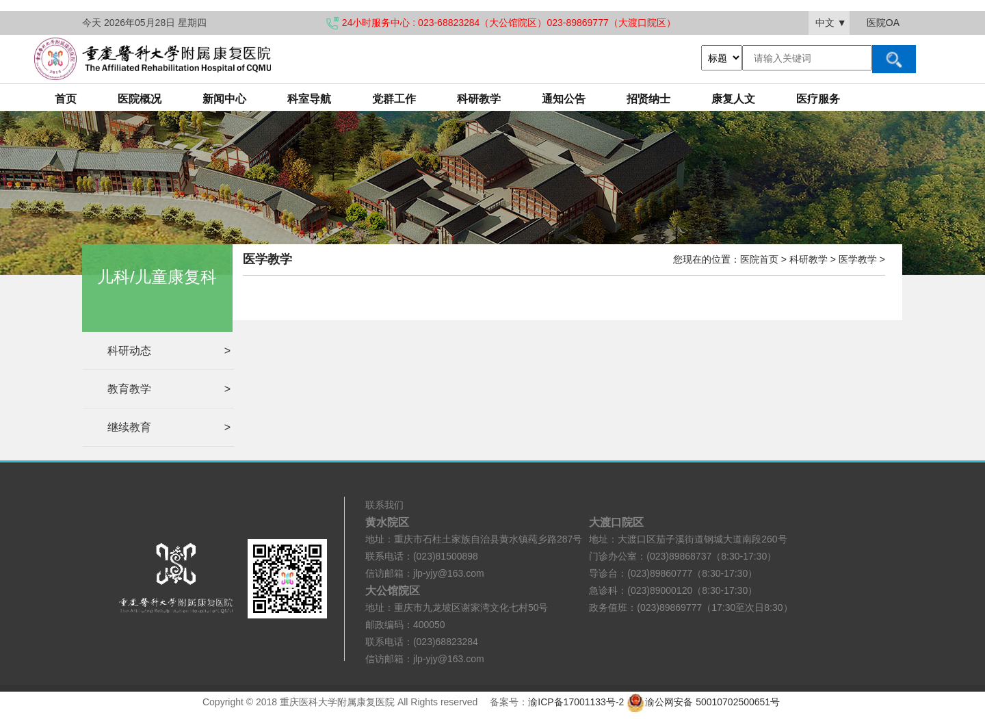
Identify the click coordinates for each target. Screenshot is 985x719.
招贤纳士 (648, 99)
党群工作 (394, 99)
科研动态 (169, 350)
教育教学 (169, 389)
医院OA (883, 22)
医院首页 (759, 259)
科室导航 (309, 99)
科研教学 (479, 99)
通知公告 (564, 99)
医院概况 (139, 99)
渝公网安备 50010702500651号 (705, 701)
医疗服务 (818, 99)
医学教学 (858, 259)
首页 (66, 99)
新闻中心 (224, 99)
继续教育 (169, 427)
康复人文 (733, 99)
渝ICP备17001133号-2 (576, 701)
